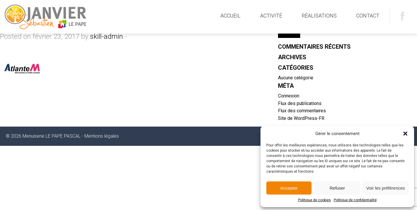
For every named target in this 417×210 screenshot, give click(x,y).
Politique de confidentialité (355, 200)
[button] (405, 133)
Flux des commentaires (302, 110)
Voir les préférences (385, 188)
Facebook (402, 16)
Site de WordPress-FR (301, 118)
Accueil (230, 16)
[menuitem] (230, 16)
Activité (271, 16)
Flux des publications (300, 103)
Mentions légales (101, 136)
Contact (367, 16)
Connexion (288, 96)
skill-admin (106, 36)
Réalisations (319, 16)
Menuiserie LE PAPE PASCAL (63, 16)
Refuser (337, 188)
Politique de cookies (314, 200)
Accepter (289, 188)
